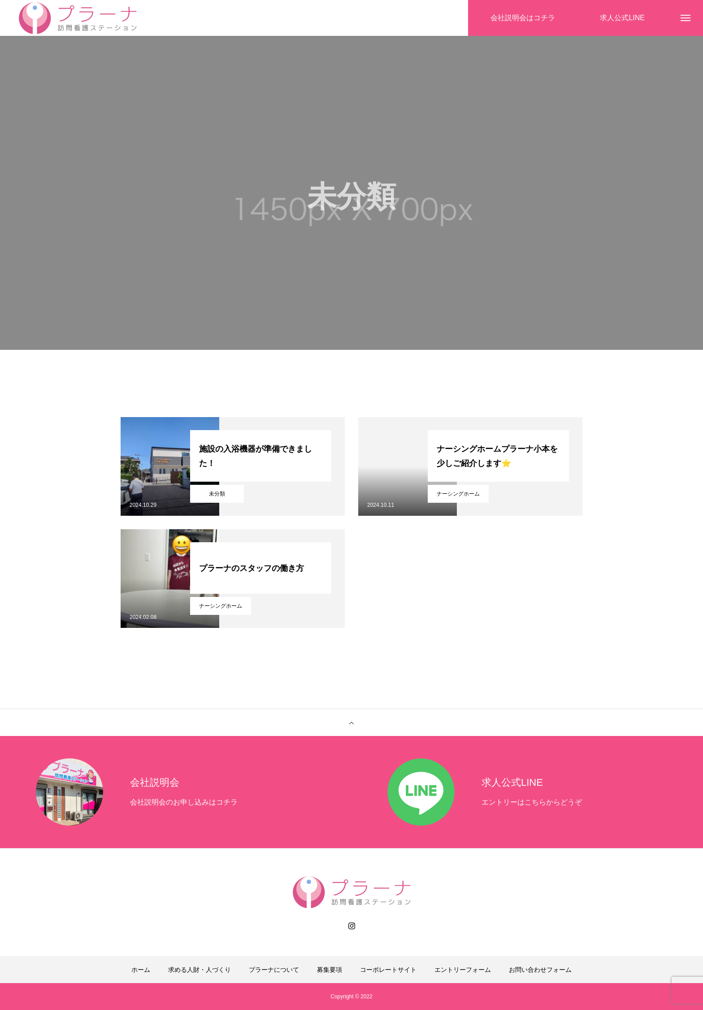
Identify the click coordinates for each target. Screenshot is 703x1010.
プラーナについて (274, 969)
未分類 (217, 494)
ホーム (140, 969)
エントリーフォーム (462, 969)
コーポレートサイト (388, 969)
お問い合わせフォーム (540, 969)
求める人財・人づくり (199, 969)
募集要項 (329, 969)
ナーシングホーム (458, 494)
